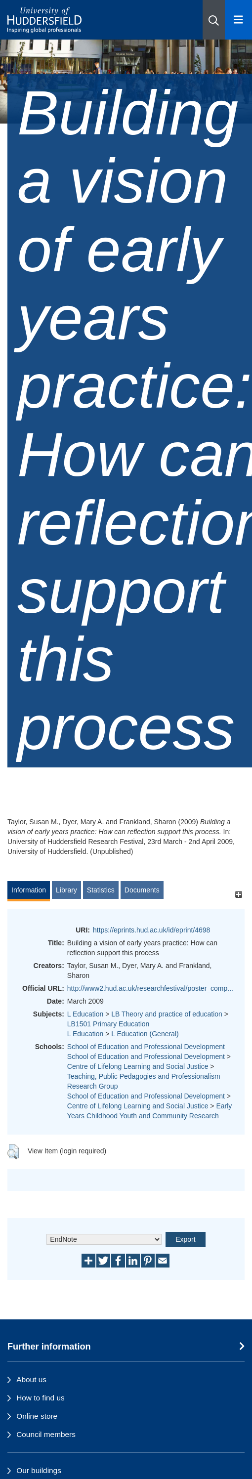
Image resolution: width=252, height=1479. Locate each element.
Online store (36, 1416)
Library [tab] (66, 890)
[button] (214, 20)
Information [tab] (28, 890)
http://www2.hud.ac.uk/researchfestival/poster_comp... (150, 988)
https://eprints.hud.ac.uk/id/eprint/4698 (151, 930)
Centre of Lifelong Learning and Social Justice (138, 1066)
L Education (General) (144, 1034)
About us (31, 1379)
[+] (238, 894)
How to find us (40, 1398)
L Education (85, 1014)
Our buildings (38, 1470)
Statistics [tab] (101, 890)
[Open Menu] (238, 20)
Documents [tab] (142, 890)
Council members (46, 1434)
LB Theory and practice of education (166, 1014)
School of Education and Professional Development (146, 1047)
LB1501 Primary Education (108, 1024)
